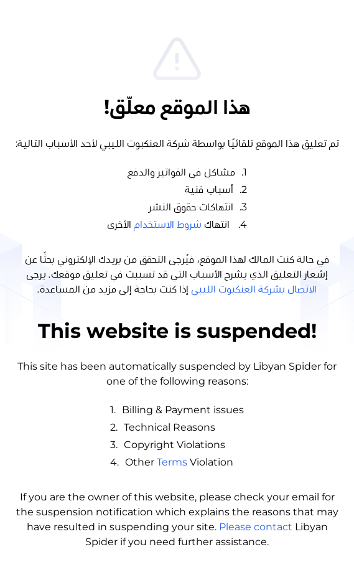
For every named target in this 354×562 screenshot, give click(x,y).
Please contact (255, 527)
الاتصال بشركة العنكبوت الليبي (254, 289)
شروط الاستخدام (168, 225)
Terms (172, 462)
